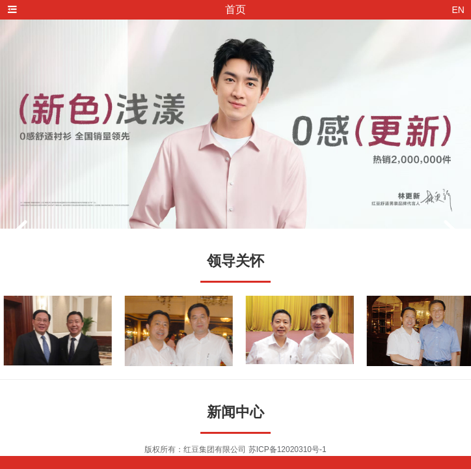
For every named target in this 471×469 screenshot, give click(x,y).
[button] (20, 233)
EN (458, 10)
